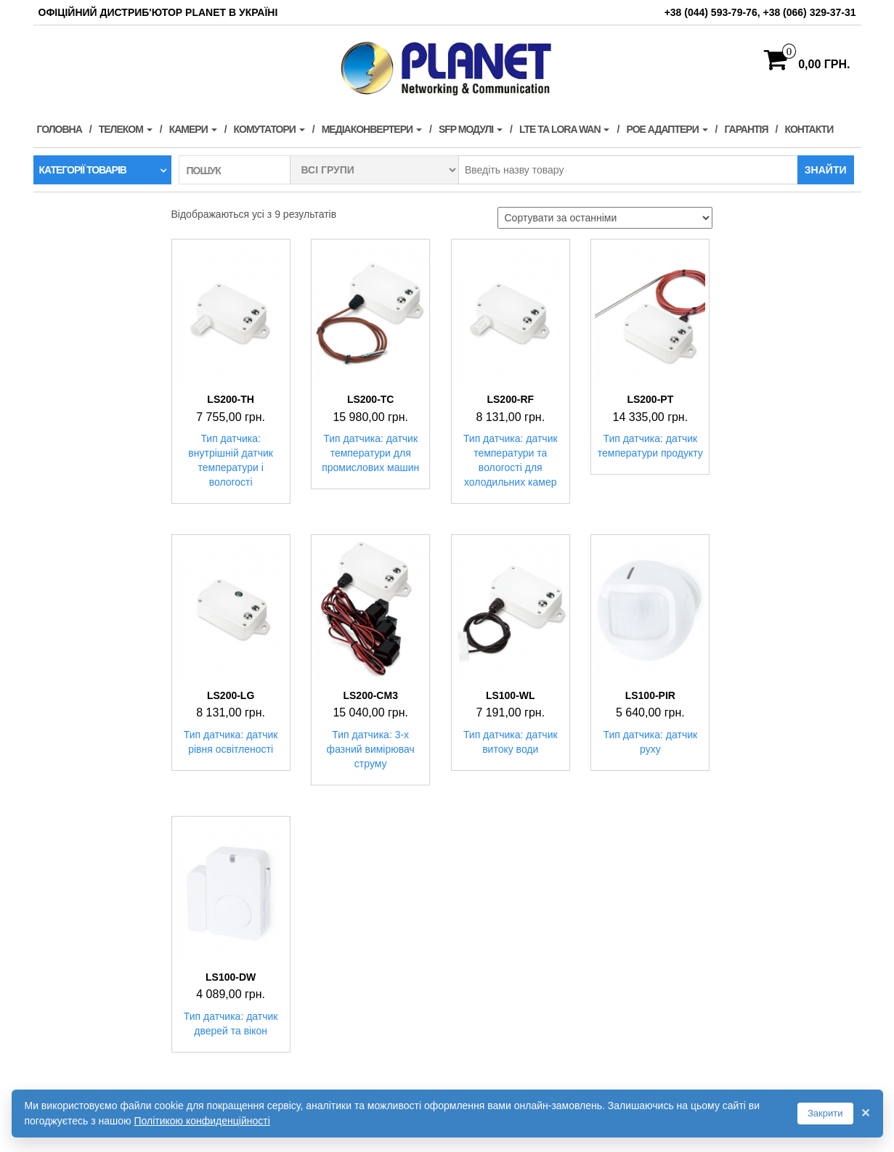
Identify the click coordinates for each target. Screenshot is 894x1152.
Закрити (825, 1113)
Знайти (826, 170)
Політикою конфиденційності (201, 1121)
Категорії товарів (82, 170)
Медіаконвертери (372, 129)
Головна (59, 129)
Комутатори (269, 129)
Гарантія (746, 129)
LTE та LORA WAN (564, 129)
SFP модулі (471, 129)
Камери (193, 129)
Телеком (126, 129)
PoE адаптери (666, 129)
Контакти (808, 129)
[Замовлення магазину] (604, 218)
